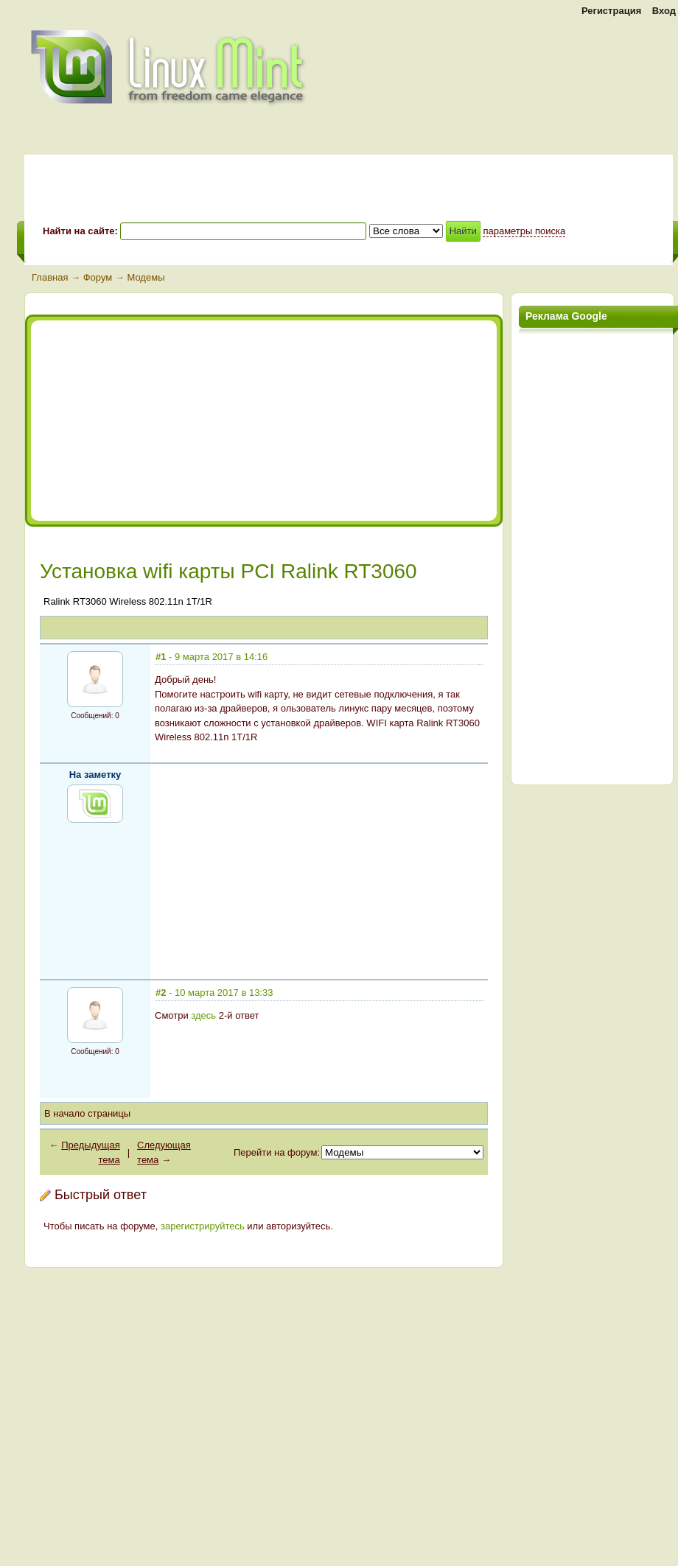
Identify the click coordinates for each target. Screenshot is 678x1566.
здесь (203, 1015)
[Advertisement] (165, 421)
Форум (98, 277)
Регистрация (611, 10)
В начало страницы (87, 1113)
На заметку (95, 774)
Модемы (145, 277)
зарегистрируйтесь (203, 1226)
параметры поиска (524, 230)
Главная (50, 277)
